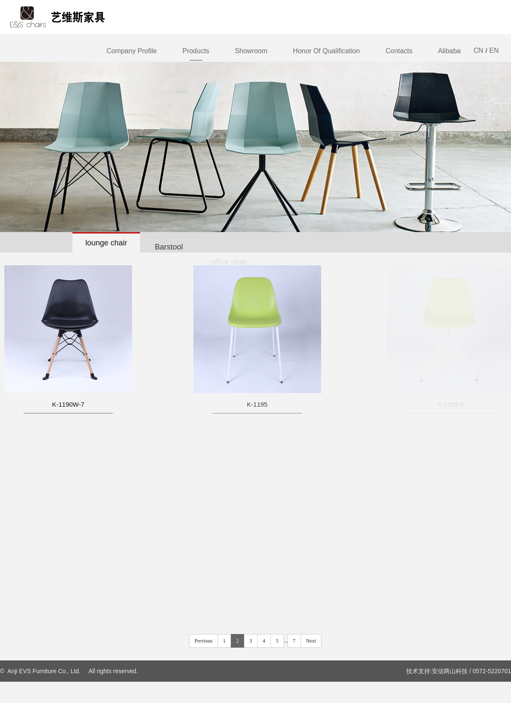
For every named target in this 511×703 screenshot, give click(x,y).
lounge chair (106, 243)
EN (494, 50)
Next (311, 641)
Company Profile (132, 51)
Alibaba (449, 51)
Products (196, 51)
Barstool (169, 250)
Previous (203, 641)
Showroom (251, 51)
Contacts (399, 51)
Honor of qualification (326, 51)
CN (478, 50)
